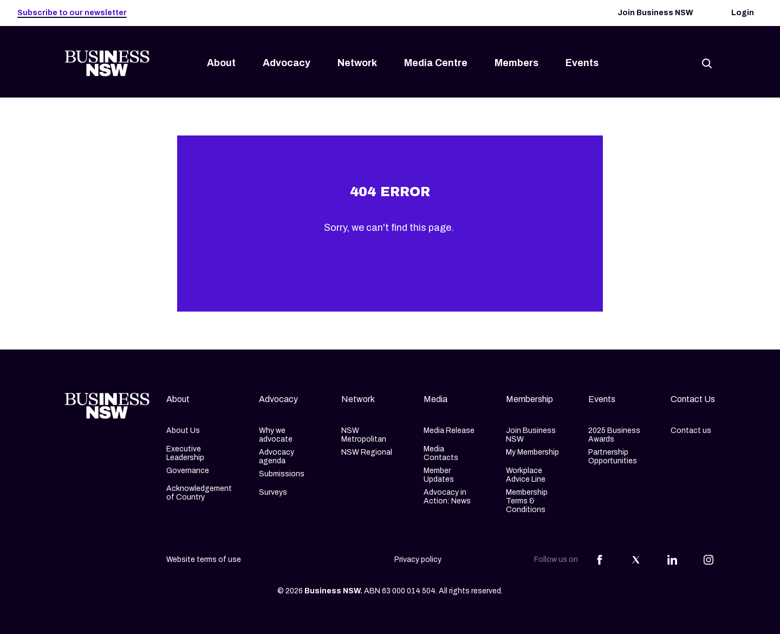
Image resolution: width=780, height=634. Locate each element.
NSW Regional (366, 452)
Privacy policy (417, 559)
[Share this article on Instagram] (708, 559)
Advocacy (286, 62)
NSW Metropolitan (363, 434)
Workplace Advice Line (525, 475)
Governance (187, 471)
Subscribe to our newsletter (72, 13)
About (221, 62)
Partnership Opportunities (612, 456)
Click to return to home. (390, 254)
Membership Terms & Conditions (527, 501)
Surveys (273, 492)
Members (516, 62)
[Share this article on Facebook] (599, 559)
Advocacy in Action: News (447, 496)
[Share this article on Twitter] (636, 559)
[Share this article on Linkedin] (672, 559)
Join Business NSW (655, 13)
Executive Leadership (185, 453)
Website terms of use (203, 559)
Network (357, 62)
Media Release (449, 430)
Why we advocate (275, 434)
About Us (183, 430)
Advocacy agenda (276, 456)
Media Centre (435, 62)
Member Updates (439, 475)
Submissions (281, 474)
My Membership (532, 452)
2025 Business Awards (614, 434)
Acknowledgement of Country (199, 492)
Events (582, 62)
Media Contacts (441, 453)
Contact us (691, 430)
